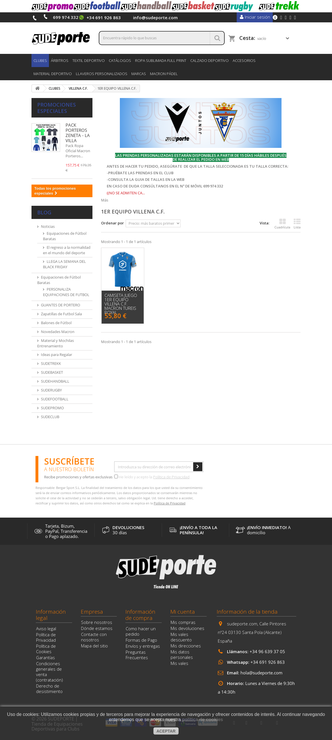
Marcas (138, 73)
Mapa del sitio (94, 646)
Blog (44, 212)
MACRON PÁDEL (164, 73)
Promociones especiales (56, 107)
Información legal (51, 615)
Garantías (45, 657)
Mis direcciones (186, 646)
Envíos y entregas (143, 646)
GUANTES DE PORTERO (60, 305)
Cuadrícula (282, 223)
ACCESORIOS (244, 60)
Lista (297, 223)
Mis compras (183, 622)
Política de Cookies (46, 648)
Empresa (92, 611)
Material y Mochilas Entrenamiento (55, 343)
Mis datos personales (182, 654)
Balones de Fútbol (56, 322)
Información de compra (140, 615)
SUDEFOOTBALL (54, 399)
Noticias (48, 226)
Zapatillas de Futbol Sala (61, 313)
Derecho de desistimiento (49, 688)
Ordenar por (112, 223)
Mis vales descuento (181, 637)
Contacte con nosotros (94, 637)
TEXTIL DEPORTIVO (88, 60)
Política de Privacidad (171, 476)
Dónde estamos (96, 628)
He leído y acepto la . (152, 476)
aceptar (166, 731)
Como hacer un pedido (141, 631)
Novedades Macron (57, 331)
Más (104, 200)
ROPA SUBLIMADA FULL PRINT (160, 60)
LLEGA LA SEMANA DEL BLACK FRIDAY (64, 264)
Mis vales (179, 663)
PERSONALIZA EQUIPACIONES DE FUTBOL (66, 292)
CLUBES (40, 60)
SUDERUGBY (51, 390)
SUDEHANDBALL (55, 381)
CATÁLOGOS (120, 60)
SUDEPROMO (52, 407)
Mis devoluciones (187, 628)
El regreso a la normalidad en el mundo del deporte (66, 250)
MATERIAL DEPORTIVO (52, 73)
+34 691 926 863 (267, 662)
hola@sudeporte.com (261, 673)
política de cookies (202, 719)
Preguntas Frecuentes (137, 654)
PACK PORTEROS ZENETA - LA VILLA (78, 132)
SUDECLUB (50, 416)
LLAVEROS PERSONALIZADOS (101, 73)
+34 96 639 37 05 (267, 651)
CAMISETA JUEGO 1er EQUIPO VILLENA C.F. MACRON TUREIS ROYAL (120, 304)
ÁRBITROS (59, 60)
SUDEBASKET (52, 372)
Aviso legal (46, 628)
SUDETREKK (51, 363)
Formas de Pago (141, 640)
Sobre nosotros (96, 622)
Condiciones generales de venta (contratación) (49, 672)
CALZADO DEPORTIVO (209, 60)
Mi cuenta (182, 611)
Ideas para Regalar (56, 354)
